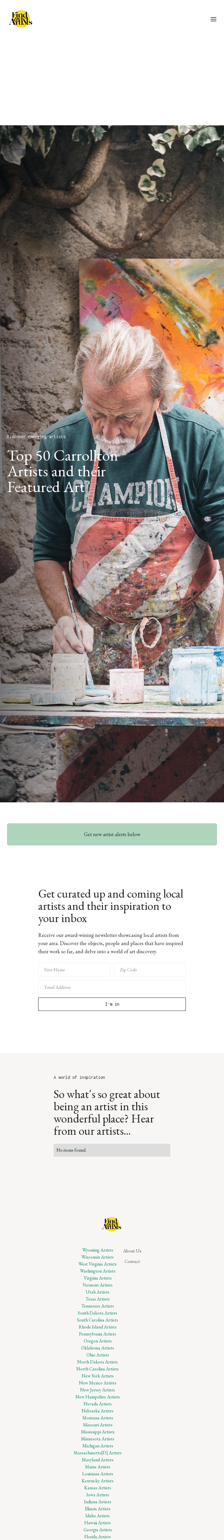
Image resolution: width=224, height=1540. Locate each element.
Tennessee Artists (97, 1306)
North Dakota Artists (97, 1362)
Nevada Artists (98, 1404)
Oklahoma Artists (97, 1348)
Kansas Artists (97, 1488)
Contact (132, 1261)
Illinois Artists (98, 1509)
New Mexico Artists (97, 1383)
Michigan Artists (97, 1446)
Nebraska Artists (97, 1411)
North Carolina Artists (97, 1369)
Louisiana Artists (97, 1474)
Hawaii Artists (97, 1523)
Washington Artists (98, 1271)
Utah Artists (97, 1292)
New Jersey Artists (97, 1390)
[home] (21, 19)
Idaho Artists (97, 1516)
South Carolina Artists (97, 1320)
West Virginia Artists (97, 1264)
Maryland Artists (97, 1460)
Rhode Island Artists (98, 1327)
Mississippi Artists (98, 1432)
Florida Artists (97, 1537)
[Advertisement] (112, 81)
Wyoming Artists (97, 1250)
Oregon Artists (98, 1341)
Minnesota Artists (97, 1439)
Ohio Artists (97, 1355)
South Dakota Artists (97, 1313)
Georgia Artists (97, 1530)
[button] (213, 19)
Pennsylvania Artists (97, 1334)
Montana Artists (97, 1418)
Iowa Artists (97, 1495)
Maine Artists (97, 1467)
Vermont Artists (98, 1285)
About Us (132, 1251)
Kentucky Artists (97, 1481)
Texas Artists (97, 1299)
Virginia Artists (98, 1278)
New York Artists (98, 1376)
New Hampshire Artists (98, 1397)
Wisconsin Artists (97, 1257)
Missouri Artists (98, 1425)
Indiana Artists (97, 1502)
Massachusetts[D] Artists (98, 1453)
